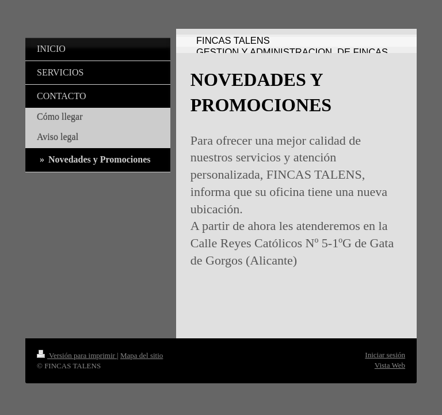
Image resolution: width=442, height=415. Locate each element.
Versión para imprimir (77, 355)
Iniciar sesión (385, 354)
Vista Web (390, 365)
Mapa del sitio (141, 355)
